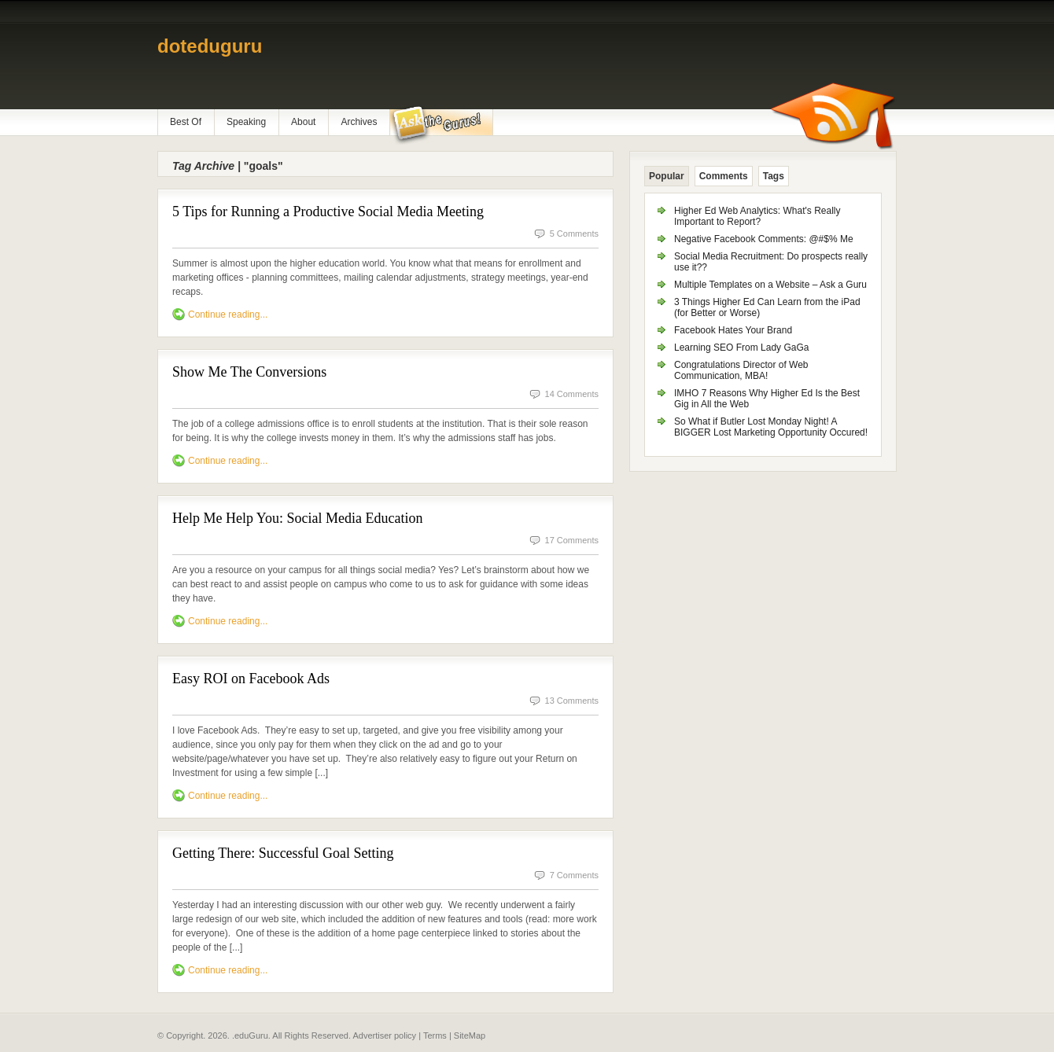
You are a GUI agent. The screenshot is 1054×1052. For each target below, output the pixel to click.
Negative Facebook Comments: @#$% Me (763, 239)
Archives (359, 121)
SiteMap (469, 1035)
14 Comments (572, 394)
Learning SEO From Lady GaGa (741, 347)
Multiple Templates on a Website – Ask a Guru (770, 284)
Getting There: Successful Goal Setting (283, 853)
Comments (723, 176)
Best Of (185, 121)
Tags (773, 176)
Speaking (246, 121)
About (303, 121)
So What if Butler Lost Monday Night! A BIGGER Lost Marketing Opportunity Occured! (771, 427)
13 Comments (572, 700)
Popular (666, 176)
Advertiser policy (384, 1035)
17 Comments (572, 540)
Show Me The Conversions (249, 372)
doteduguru (209, 46)
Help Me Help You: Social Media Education (297, 518)
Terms (435, 1035)
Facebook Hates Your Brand (733, 330)
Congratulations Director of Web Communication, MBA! (741, 370)
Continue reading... (227, 314)
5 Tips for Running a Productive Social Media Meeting (328, 211)
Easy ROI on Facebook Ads (251, 678)
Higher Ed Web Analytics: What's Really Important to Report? (757, 216)
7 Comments (574, 875)
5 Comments (574, 233)
